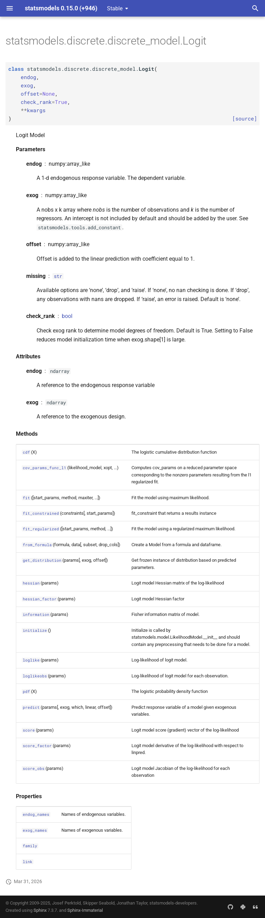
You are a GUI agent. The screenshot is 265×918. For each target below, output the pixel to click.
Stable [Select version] (114, 8)
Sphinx (40, 910)
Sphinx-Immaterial (85, 910)
